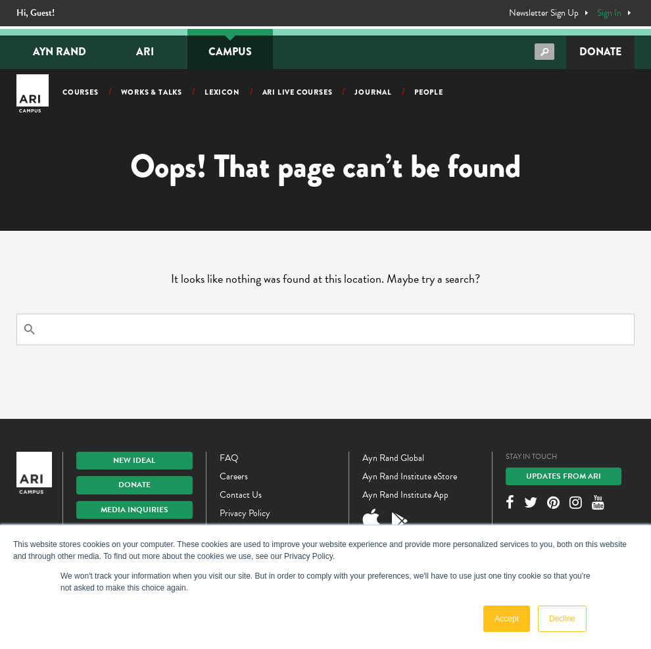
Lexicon (222, 92)
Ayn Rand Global (393, 458)
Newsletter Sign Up (544, 13)
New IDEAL (134, 460)
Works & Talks (151, 92)
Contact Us (241, 495)
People (428, 92)
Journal (373, 92)
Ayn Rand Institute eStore (409, 476)
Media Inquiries (134, 510)
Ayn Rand (59, 51)
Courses (80, 92)
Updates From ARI (563, 476)
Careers (234, 476)
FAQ (229, 458)
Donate (600, 51)
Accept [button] (506, 618)
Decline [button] (562, 618)
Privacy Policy (245, 513)
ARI (145, 51)
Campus (230, 51)
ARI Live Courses (297, 92)
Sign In (609, 13)
